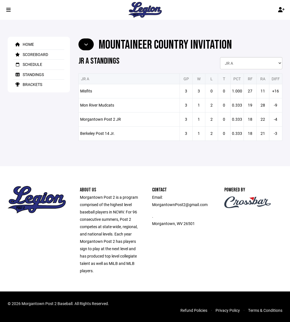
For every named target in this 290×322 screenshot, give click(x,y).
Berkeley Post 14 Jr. (97, 133)
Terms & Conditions (265, 310)
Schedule (27, 64)
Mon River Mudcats (97, 105)
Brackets (27, 84)
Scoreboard (30, 54)
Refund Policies (193, 310)
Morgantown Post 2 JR (100, 119)
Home (23, 44)
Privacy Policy (228, 310)
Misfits (86, 91)
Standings (28, 74)
